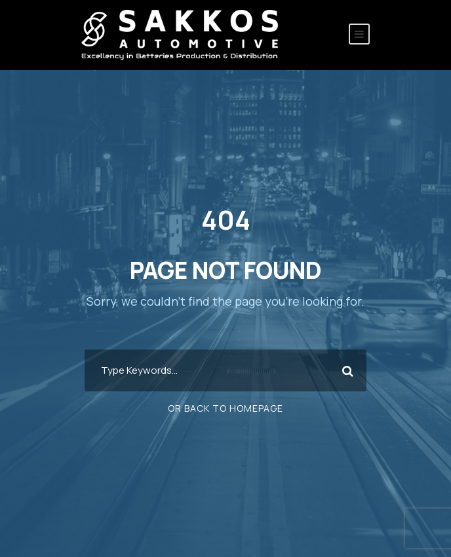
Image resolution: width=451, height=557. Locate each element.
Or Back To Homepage (225, 408)
